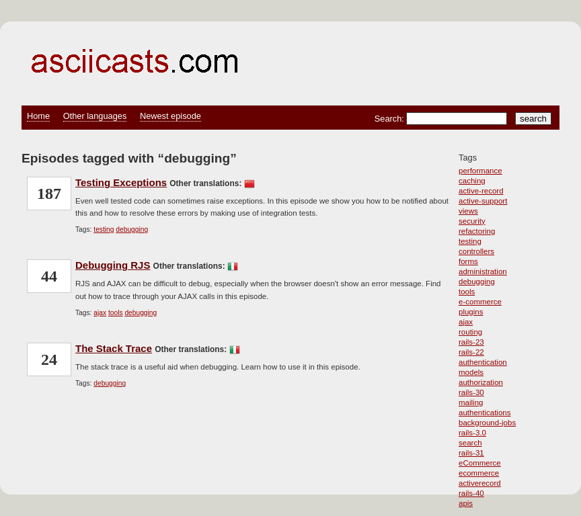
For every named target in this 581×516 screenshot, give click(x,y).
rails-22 (471, 352)
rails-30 (471, 392)
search (470, 443)
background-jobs (487, 423)
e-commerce (480, 302)
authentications (484, 412)
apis (466, 503)
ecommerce (479, 473)
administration (483, 271)
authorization (481, 382)
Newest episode (170, 116)
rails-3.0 (472, 433)
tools (467, 292)
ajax (466, 322)
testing (470, 241)
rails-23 (471, 342)
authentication (483, 362)
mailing (471, 402)
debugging (477, 281)
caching (472, 181)
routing (470, 332)
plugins (471, 312)
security (472, 221)
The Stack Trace (113, 348)
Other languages (95, 116)
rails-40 (471, 493)
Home (38, 116)
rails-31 (471, 453)
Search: (391, 119)
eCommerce (480, 463)
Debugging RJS (112, 265)
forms (468, 261)
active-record (481, 191)
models (471, 372)
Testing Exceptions (121, 182)
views (468, 211)
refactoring (477, 231)
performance (480, 171)
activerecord (480, 483)
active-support (483, 201)
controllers (476, 251)
